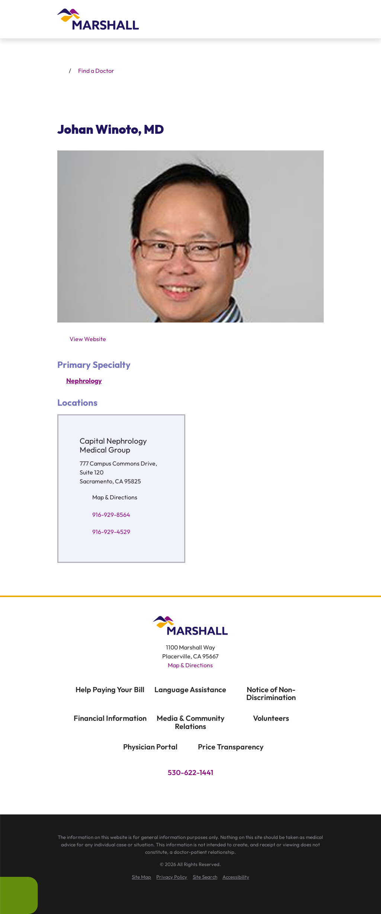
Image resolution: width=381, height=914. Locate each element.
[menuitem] (141, 877)
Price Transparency (230, 746)
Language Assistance (190, 689)
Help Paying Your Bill (110, 689)
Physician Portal (150, 746)
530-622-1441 (190, 772)
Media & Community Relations (190, 722)
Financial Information (110, 718)
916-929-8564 (111, 514)
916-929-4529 (111, 532)
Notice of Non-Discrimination (271, 693)
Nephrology (84, 380)
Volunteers (271, 718)
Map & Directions (114, 497)
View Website (88, 339)
